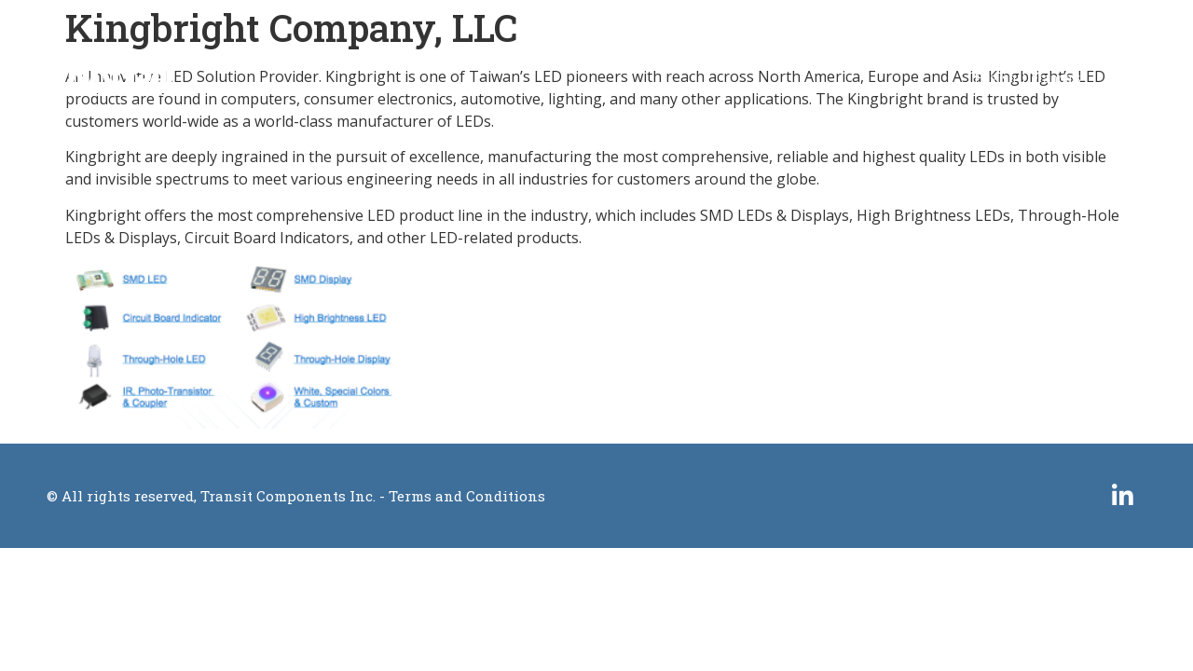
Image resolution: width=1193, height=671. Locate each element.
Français (1056, 78)
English (995, 78)
